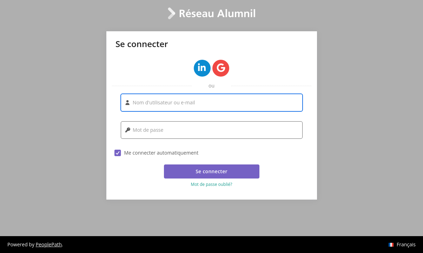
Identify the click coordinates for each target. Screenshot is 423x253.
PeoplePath (49, 244)
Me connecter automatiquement (156, 153)
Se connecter (211, 171)
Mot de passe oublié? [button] (211, 184)
